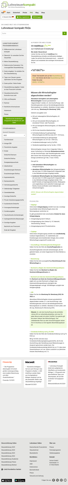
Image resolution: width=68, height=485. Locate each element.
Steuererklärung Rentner (9, 465)
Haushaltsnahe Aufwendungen (13, 215)
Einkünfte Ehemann (10, 155)
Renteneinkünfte (9, 181)
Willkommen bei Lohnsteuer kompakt (13, 51)
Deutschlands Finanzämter (38, 447)
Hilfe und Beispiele (10, 99)
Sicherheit (16, 12)
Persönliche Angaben (10, 147)
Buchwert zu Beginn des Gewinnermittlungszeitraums (47, 268)
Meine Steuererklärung (11, 61)
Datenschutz (34, 467)
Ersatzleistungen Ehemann (12, 170)
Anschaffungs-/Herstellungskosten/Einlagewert (45, 245)
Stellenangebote (54, 453)
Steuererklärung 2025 (57, 78)
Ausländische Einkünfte (11, 204)
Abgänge (34, 205)
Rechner (6, 103)
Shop (43, 12)
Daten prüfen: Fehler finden (12, 83)
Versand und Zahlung (36, 476)
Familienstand (8, 139)
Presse (6, 114)
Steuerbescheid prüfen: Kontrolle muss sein (11, 94)
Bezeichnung (35, 259)
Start (8, 12)
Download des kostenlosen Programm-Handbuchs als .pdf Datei (14, 121)
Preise (25, 12)
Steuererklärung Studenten (9, 459)
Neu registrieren (23, 17)
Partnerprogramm (55, 450)
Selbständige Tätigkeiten (12, 189)
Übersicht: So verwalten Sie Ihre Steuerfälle (14, 57)
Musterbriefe (34, 453)
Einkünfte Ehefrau (9, 158)
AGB (31, 464)
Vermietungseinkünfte (11, 185)
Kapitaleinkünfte (9, 177)
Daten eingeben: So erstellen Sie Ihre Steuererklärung (14, 72)
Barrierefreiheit (34, 470)
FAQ (31, 12)
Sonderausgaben (9, 211)
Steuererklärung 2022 (8, 456)
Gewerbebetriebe (9, 192)
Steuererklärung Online (9, 443)
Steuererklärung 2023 (8, 453)
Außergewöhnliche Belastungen (14, 219)
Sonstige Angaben (10, 222)
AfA (32, 292)
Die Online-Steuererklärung (16, 7)
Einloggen (37, 17)
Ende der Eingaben (10, 230)
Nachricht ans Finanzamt (12, 226)
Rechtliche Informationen (12, 107)
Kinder (6, 151)
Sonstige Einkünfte (10, 196)
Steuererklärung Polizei (8, 462)
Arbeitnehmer (8, 166)
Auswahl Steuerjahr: (9, 132)
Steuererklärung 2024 (8, 450)
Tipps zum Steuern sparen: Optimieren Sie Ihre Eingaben (13, 79)
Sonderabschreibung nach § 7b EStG (42, 332)
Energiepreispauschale (11, 162)
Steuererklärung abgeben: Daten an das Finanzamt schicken (14, 88)
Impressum (7, 110)
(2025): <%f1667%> (38, 82)
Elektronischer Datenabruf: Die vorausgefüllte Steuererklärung (13, 66)
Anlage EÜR (7, 143)
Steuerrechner (34, 450)
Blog (37, 12)
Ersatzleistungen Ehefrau (12, 173)
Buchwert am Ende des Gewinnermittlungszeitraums (47, 277)
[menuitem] (7, 17)
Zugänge (33, 231)
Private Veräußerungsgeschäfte (14, 200)
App (2, 12)
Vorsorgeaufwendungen (11, 207)
